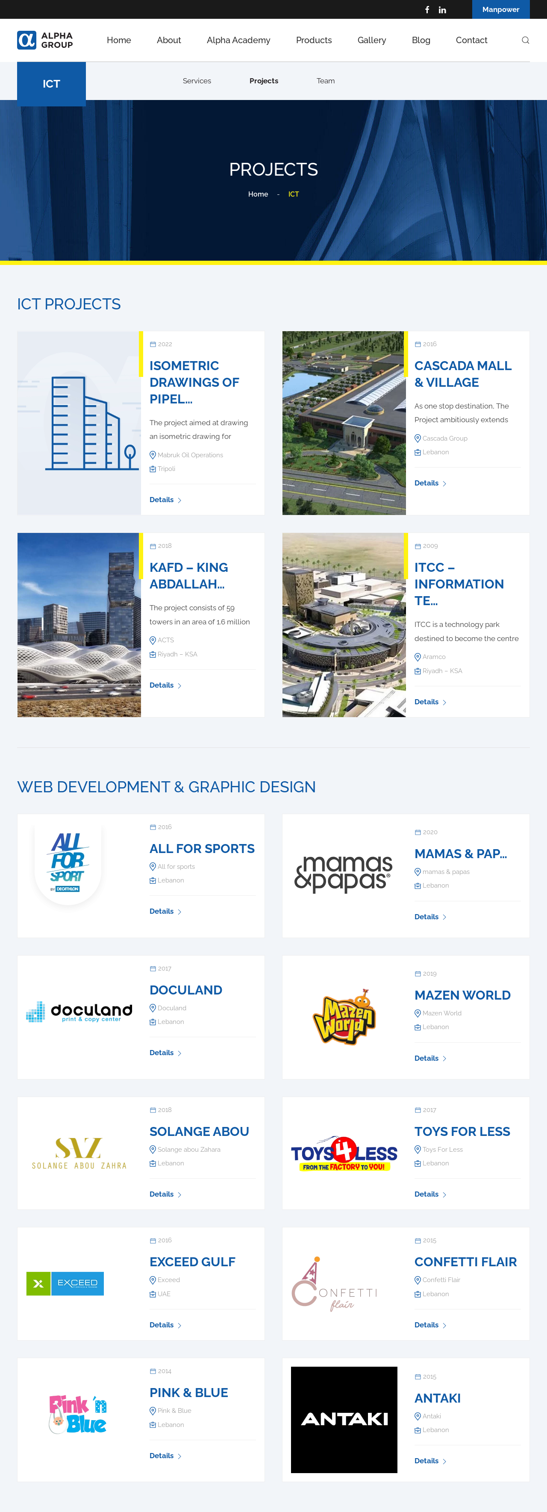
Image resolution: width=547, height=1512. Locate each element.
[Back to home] (45, 40)
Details (167, 499)
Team (326, 80)
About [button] (169, 40)
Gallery (372, 40)
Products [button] (314, 40)
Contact (472, 40)
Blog (421, 40)
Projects (264, 80)
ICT (51, 83)
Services (197, 80)
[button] (525, 40)
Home (119, 40)
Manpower (501, 9)
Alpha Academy (239, 40)
